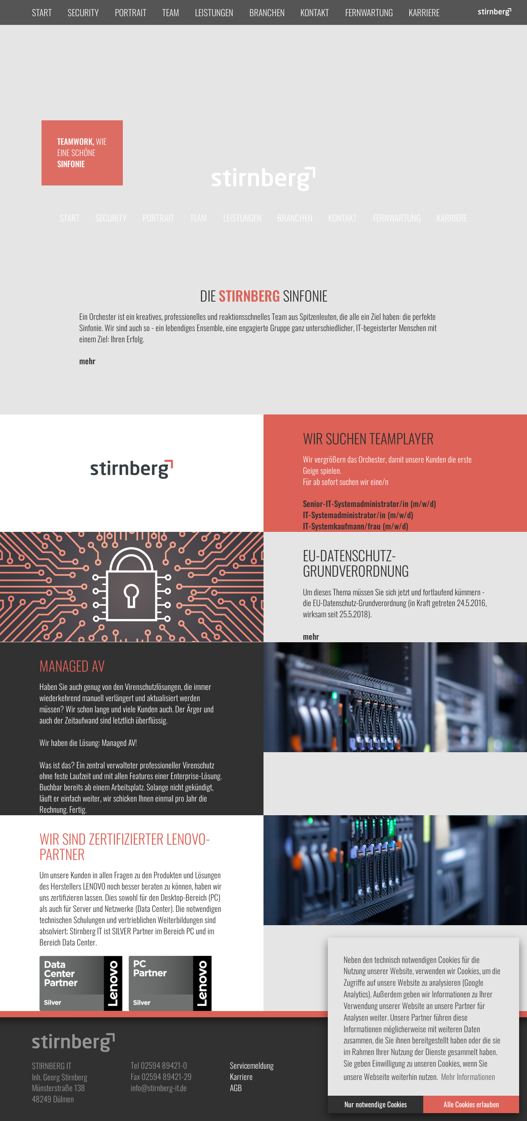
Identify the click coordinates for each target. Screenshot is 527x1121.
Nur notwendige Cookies (375, 1104)
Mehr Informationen (468, 1076)
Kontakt (314, 12)
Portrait (130, 12)
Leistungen (214, 12)
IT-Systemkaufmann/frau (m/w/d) (355, 526)
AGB (236, 1088)
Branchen (267, 12)
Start (42, 12)
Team (170, 12)
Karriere (424, 12)
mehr (87, 361)
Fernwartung (369, 12)
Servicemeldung (251, 1065)
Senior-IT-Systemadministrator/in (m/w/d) (369, 503)
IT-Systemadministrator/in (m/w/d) (358, 515)
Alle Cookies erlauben (471, 1104)
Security (83, 12)
